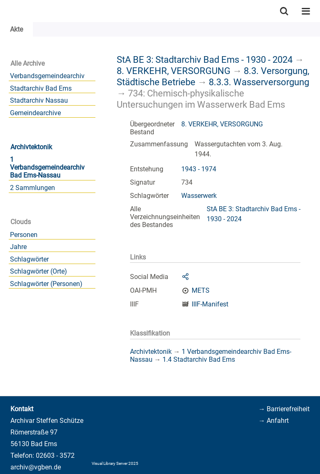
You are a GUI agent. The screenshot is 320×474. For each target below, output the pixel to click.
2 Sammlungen (32, 188)
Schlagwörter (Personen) (46, 284)
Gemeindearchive (35, 113)
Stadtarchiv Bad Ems (41, 88)
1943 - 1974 (198, 169)
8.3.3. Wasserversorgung (259, 82)
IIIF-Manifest (210, 304)
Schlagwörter (29, 259)
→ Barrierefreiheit (284, 409)
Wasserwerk (199, 196)
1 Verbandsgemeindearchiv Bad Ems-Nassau (47, 167)
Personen (24, 235)
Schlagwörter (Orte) (38, 271)
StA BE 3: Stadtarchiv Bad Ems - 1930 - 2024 (204, 59)
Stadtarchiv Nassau (39, 100)
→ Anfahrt (273, 421)
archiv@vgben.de (35, 467)
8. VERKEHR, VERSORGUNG (173, 70)
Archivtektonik (31, 147)
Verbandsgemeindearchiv (47, 76)
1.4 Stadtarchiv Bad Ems (198, 359)
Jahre (18, 247)
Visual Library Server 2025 (115, 463)
